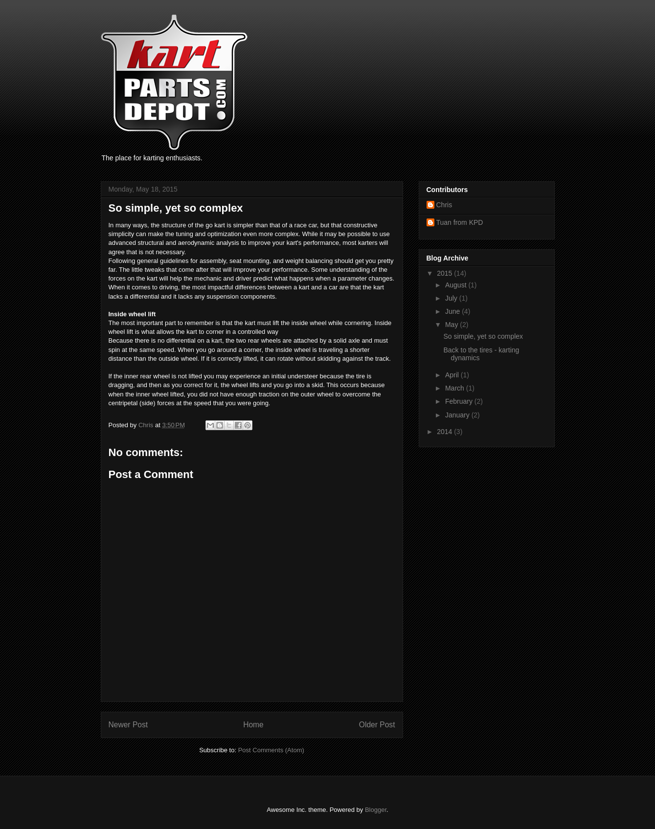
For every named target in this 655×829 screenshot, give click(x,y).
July (452, 298)
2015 (445, 273)
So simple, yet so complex (483, 336)
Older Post (377, 724)
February (459, 401)
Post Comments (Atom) (271, 750)
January (458, 415)
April (453, 375)
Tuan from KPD (459, 222)
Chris (444, 205)
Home (253, 724)
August (456, 285)
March (455, 388)
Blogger (375, 809)
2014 (445, 432)
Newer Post (128, 724)
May (452, 324)
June (453, 311)
